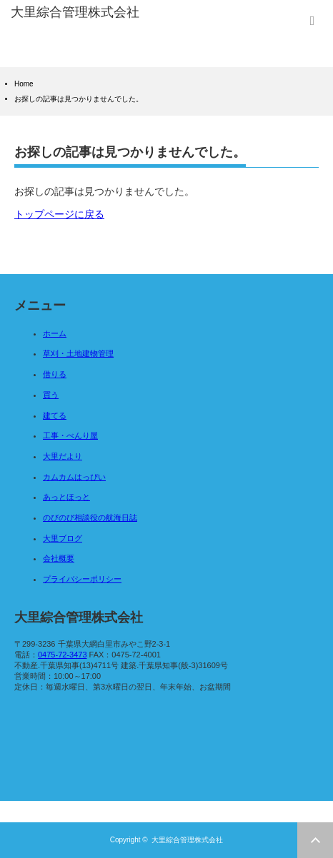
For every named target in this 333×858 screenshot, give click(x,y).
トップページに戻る (59, 214)
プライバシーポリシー (82, 579)
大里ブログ (62, 538)
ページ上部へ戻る (315, 840)
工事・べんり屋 (70, 435)
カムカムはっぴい (74, 477)
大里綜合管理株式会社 (187, 840)
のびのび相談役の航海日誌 (90, 517)
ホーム (54, 333)
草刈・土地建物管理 (78, 353)
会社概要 (58, 558)
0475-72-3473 (62, 654)
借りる (54, 374)
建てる (54, 415)
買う (51, 394)
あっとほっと (66, 497)
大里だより (62, 456)
